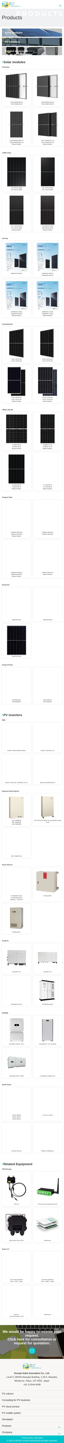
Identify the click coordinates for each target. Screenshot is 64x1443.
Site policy (38, 1438)
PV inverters (12, 41)
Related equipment (16, 51)
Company (7, 1432)
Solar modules (13, 32)
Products (6, 1425)
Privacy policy (27, 1438)
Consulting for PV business (16, 1400)
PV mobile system (11, 1413)
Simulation (7, 1419)
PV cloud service (10, 1406)
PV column (7, 1393)
